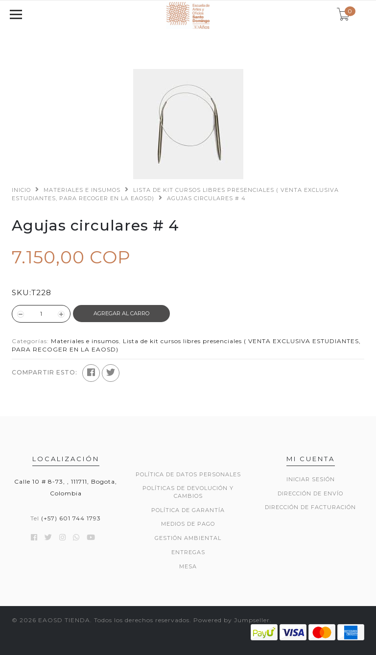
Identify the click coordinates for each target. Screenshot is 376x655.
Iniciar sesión (310, 479)
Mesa (188, 566)
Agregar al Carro (121, 313)
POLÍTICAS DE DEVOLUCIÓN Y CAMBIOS (188, 492)
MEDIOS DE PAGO (188, 523)
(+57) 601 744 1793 (71, 518)
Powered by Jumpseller (231, 620)
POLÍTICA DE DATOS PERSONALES (188, 474)
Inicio (21, 190)
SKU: (21, 292)
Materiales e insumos (82, 190)
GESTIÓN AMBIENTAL (188, 538)
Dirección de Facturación (310, 507)
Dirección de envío (310, 493)
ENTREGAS (188, 552)
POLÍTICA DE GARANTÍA (188, 510)
